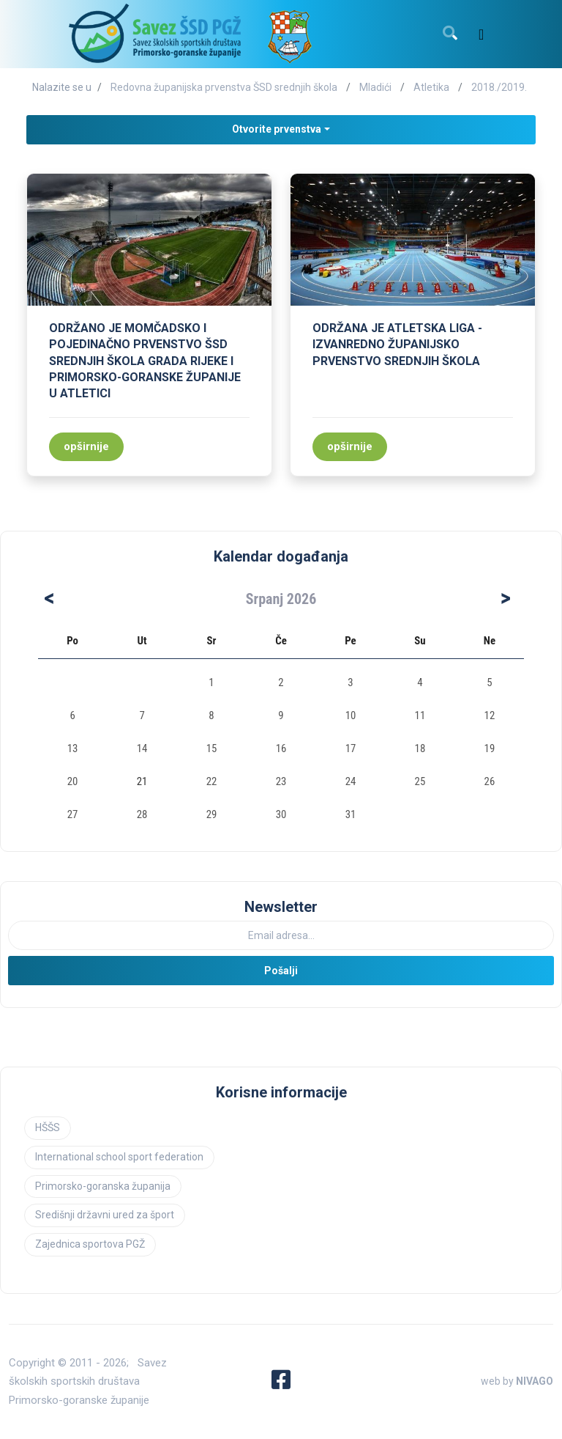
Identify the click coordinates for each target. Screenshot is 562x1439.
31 (350, 814)
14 (142, 748)
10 (350, 715)
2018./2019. (499, 87)
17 (350, 748)
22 (211, 781)
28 (142, 814)
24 (350, 781)
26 (489, 781)
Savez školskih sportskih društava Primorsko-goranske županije (88, 1381)
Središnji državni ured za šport (104, 1215)
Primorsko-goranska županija (103, 1186)
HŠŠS (47, 1127)
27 (72, 814)
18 (420, 748)
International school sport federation (119, 1157)
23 (281, 781)
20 (72, 781)
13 (72, 748)
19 (489, 748)
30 (281, 814)
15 (211, 748)
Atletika (431, 87)
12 (489, 715)
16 (281, 748)
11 (420, 715)
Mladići (375, 87)
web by (517, 1381)
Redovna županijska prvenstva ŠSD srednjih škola (223, 87)
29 (211, 814)
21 (142, 781)
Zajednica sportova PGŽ (90, 1244)
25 (420, 781)
